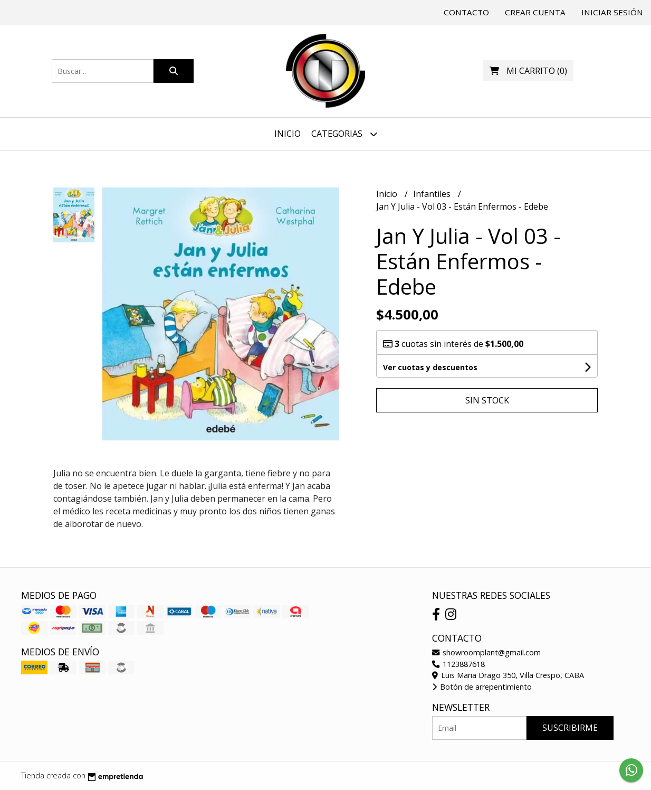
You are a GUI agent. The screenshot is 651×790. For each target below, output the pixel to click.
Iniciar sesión (612, 12)
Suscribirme (570, 727)
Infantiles (433, 194)
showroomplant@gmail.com (486, 652)
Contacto (466, 12)
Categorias (344, 134)
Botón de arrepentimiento (482, 687)
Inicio (287, 133)
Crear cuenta (535, 12)
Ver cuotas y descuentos (430, 367)
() (528, 71)
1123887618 (458, 664)
